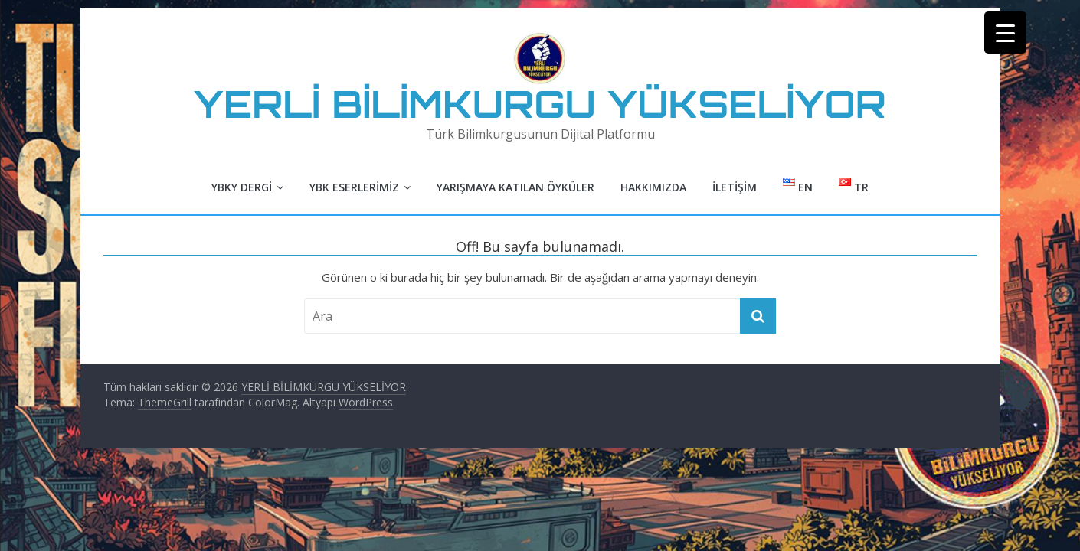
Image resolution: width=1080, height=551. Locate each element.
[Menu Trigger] (1005, 32)
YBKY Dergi (241, 187)
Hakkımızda (653, 187)
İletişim (734, 187)
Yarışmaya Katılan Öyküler (515, 187)
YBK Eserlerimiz (354, 187)
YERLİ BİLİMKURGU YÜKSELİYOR (540, 103)
